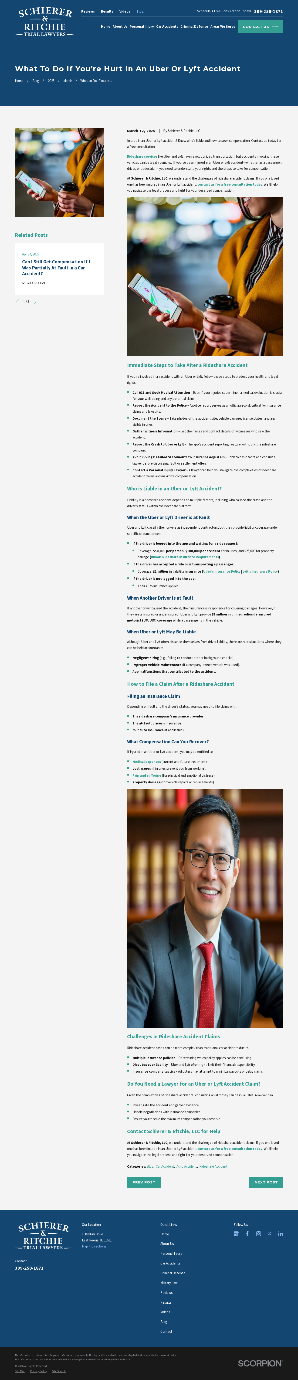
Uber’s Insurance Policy (221, 571)
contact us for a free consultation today (229, 184)
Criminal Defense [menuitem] (194, 26)
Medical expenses (146, 761)
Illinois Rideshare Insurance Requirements (185, 557)
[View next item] (35, 301)
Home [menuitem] (105, 26)
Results (107, 11)
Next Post (266, 1182)
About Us (167, 1243)
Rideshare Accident (213, 1166)
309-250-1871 (268, 11)
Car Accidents (170, 1263)
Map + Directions (94, 1246)
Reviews (88, 11)
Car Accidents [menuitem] (167, 26)
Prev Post (144, 1182)
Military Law (169, 1283)
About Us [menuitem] (120, 26)
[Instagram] (258, 1233)
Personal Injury (171, 1253)
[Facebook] (247, 1233)
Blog (140, 11)
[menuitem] (20, 1371)
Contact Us (260, 27)
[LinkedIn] (280, 1233)
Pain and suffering (146, 775)
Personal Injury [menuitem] (142, 26)
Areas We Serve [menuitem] (222, 26)
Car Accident (165, 1166)
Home (164, 1234)
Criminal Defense (172, 1273)
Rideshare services (142, 156)
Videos (124, 11)
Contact (166, 1331)
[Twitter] (269, 1233)
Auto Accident (186, 1166)
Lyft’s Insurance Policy (260, 571)
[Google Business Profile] (236, 1233)
